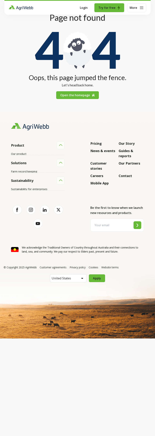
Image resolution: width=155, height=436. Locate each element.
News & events (102, 151)
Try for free (109, 8)
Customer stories (98, 166)
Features (16, 168)
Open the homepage (77, 95)
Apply (97, 376)
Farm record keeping (24, 218)
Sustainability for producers (28, 282)
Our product (18, 154)
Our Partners (129, 163)
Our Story (127, 143)
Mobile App (99, 183)
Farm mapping (20, 225)
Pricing (96, 143)
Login (84, 8)
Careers (96, 176)
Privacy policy (78, 365)
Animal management (24, 232)
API (13, 188)
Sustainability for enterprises (29, 275)
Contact (125, 176)
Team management (23, 246)
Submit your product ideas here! (31, 174)
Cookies (93, 365)
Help (14, 195)
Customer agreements (53, 365)
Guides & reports (126, 153)
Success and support (24, 181)
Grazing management (24, 239)
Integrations (19, 161)
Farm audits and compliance (28, 253)
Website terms (110, 365)
